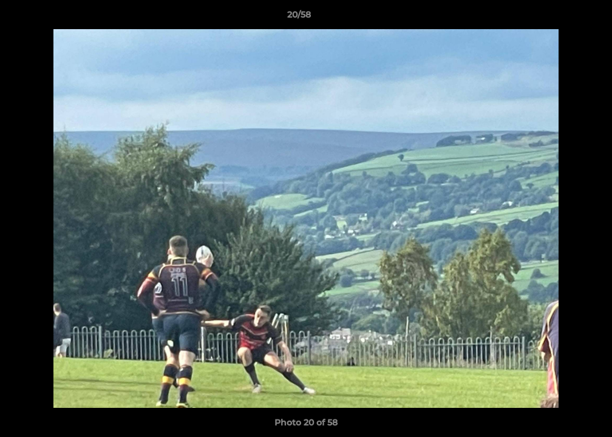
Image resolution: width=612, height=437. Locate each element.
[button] (561, 17)
